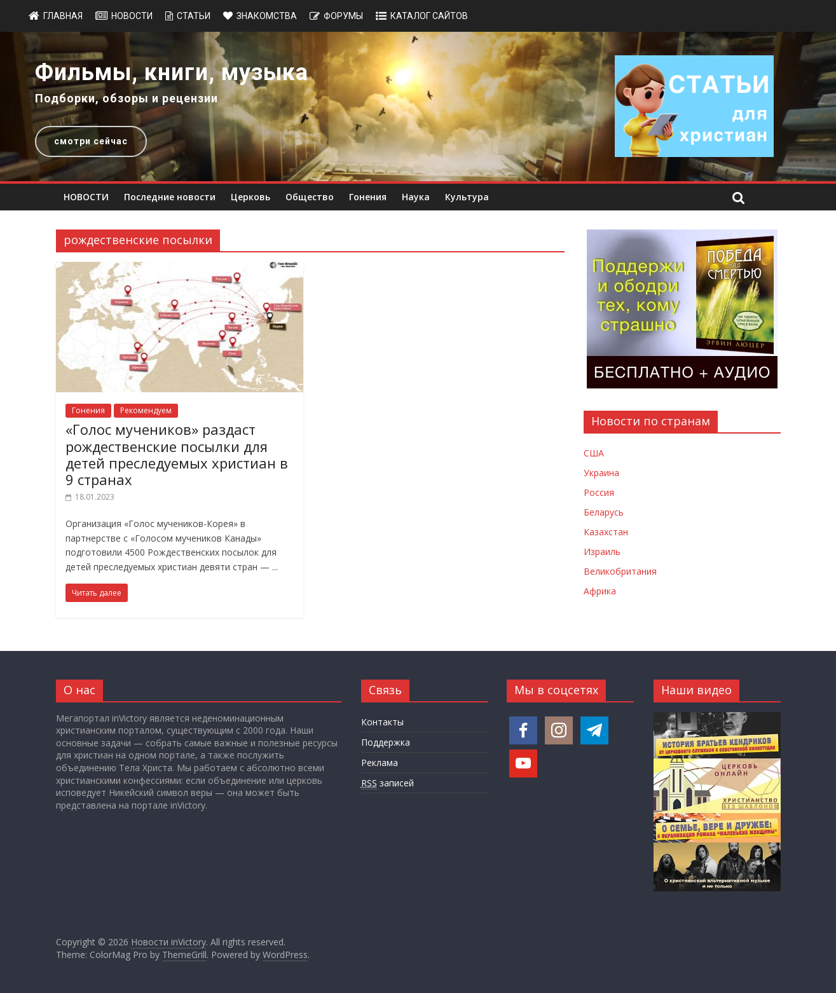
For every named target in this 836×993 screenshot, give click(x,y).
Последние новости (170, 197)
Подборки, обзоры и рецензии (126, 98)
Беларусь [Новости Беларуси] (604, 512)
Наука (416, 197)
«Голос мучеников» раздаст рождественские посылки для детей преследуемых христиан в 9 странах (176, 454)
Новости (132, 16)
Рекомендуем (146, 410)
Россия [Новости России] (599, 492)
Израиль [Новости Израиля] (602, 551)
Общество (309, 197)
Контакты (382, 722)
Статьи (193, 16)
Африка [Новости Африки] (600, 591)
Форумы (343, 16)
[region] (418, 106)
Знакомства (266, 16)
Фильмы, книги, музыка (171, 72)
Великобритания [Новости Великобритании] (620, 571)
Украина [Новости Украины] (601, 473)
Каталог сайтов (429, 16)
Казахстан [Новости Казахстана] (606, 532)
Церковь (250, 197)
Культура (467, 197)
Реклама (379, 763)
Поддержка (385, 742)
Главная (63, 16)
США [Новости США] (594, 453)
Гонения (368, 197)
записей (387, 783)
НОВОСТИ (86, 197)
